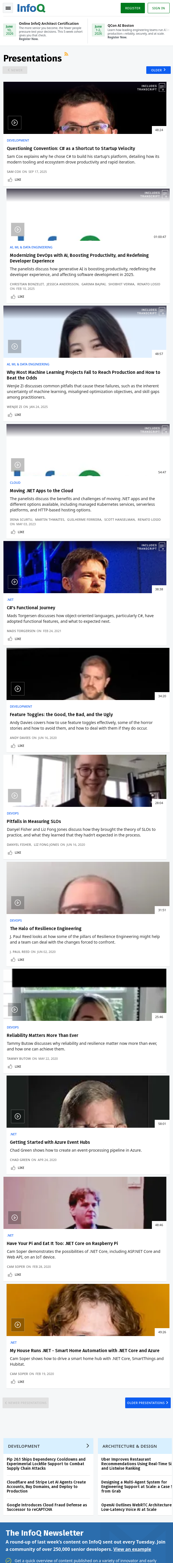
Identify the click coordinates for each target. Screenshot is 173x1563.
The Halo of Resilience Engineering (127, 569)
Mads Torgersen (22, 483)
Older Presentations (143, 887)
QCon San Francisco (116, 1345)
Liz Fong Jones (47, 609)
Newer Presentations (30, 887)
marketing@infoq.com (22, 1531)
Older (154, 73)
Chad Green (101, 728)
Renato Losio (102, 207)
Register (131, 8)
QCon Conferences (22, 1307)
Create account (20, 1288)
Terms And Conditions (48, 1551)
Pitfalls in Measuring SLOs (35, 569)
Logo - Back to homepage (33, 7)
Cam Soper (17, 854)
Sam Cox (15, 212)
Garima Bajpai (103, 203)
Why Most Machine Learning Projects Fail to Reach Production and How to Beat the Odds (43, 303)
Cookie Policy (80, 1551)
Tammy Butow (20, 728)
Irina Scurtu (102, 343)
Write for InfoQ (19, 1325)
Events (11, 1316)
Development (19, 145)
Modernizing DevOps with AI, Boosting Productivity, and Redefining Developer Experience (125, 158)
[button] (53, 1112)
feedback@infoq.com (21, 1515)
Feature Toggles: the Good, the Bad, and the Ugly (123, 445)
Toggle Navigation (8, 8)
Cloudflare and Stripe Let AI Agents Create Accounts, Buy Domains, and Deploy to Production (47, 977)
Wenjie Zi (15, 357)
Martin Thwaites (131, 343)
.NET (11, 435)
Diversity (13, 1379)
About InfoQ (16, 1343)
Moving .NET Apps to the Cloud (122, 298)
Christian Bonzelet (108, 198)
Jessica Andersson (144, 198)
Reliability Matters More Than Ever (43, 699)
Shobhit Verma (131, 203)
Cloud (96, 290)
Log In (12, 1298)
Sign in (157, 8)
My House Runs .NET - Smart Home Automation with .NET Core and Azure (127, 820)
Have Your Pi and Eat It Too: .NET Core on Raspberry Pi (41, 817)
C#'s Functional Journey (32, 443)
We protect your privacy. (25, 1123)
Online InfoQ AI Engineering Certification (112, 1327)
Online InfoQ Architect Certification (110, 1305)
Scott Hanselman (143, 348)
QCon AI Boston (112, 1287)
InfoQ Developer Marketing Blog (34, 1370)
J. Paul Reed (101, 613)
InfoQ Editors (17, 1334)
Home (11, 1279)
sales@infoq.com (73, 1515)
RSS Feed (68, 58)
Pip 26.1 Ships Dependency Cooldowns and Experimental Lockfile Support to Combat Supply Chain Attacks (47, 954)
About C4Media (19, 1352)
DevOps (14, 561)
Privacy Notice (17, 1551)
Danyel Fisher (20, 609)
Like (19, 220)
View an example (132, 1041)
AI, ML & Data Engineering (112, 145)
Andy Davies (101, 483)
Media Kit (14, 1361)
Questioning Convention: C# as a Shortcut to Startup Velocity (41, 155)
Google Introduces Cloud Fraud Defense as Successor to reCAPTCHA (48, 997)
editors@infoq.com (132, 1515)
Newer (19, 73)
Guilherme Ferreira (108, 348)
